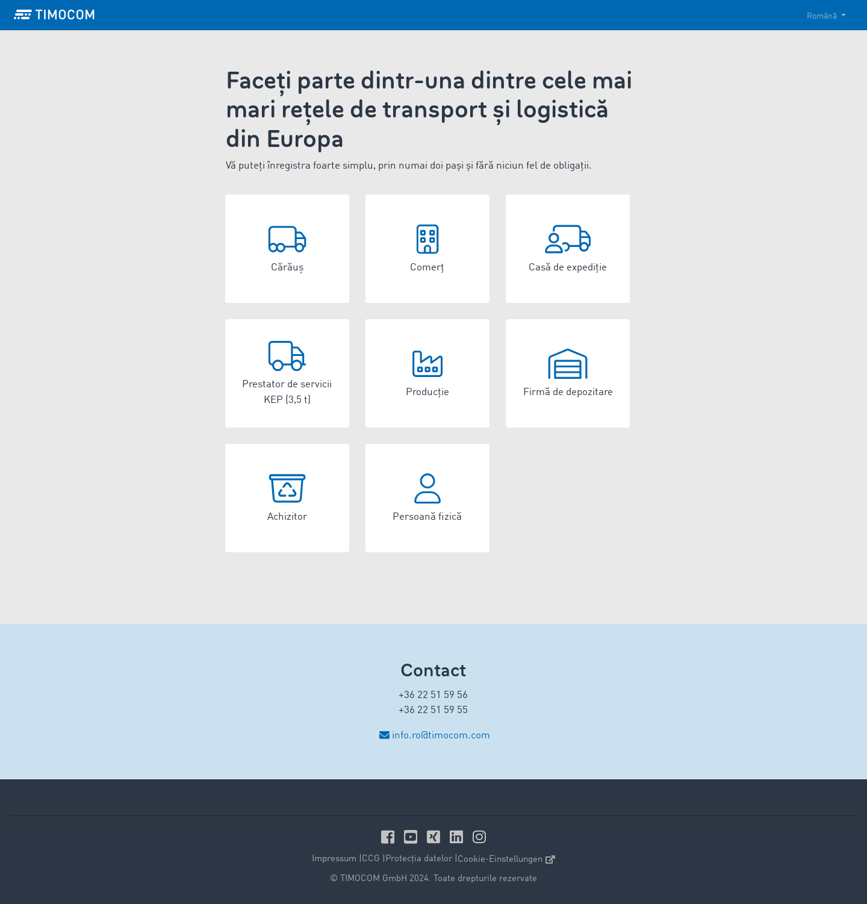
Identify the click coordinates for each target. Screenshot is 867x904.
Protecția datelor (418, 859)
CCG (371, 859)
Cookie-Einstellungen (506, 860)
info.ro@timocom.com (441, 736)
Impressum (334, 859)
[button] (287, 249)
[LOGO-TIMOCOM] (54, 15)
